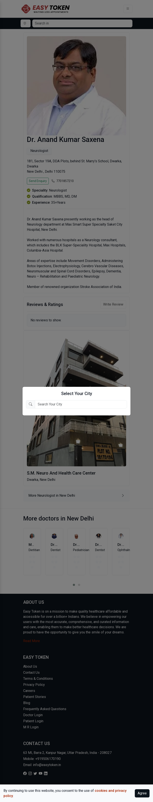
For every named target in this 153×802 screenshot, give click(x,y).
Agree (142, 793)
